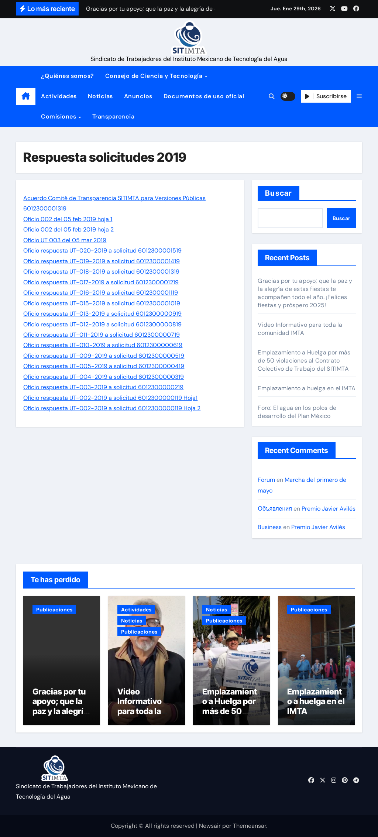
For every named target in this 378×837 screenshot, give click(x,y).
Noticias (100, 96)
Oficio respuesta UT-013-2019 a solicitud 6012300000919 (102, 314)
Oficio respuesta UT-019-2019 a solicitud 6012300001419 (101, 261)
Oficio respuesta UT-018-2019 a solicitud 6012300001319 (101, 271)
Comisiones (59, 116)
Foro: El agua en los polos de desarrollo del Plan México (297, 412)
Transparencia (113, 116)
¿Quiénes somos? (67, 76)
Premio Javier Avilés (328, 508)
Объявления (275, 508)
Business (270, 527)
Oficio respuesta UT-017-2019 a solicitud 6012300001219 (101, 282)
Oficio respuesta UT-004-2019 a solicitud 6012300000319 (103, 377)
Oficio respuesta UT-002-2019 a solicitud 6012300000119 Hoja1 (110, 398)
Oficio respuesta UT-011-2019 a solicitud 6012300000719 (101, 335)
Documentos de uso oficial (204, 96)
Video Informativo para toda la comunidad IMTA (300, 329)
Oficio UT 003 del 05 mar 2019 (64, 240)
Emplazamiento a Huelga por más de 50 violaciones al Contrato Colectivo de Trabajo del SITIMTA (304, 361)
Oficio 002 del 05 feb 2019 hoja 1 (67, 219)
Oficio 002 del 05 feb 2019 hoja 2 (68, 229)
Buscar (278, 193)
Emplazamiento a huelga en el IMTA (306, 388)
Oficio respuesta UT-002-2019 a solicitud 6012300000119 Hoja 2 (111, 408)
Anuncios (138, 96)
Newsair (210, 826)
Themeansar (249, 826)
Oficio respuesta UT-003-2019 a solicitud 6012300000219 (103, 387)
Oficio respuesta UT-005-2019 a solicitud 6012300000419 (103, 366)
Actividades (59, 96)
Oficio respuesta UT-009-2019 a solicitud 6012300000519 (103, 356)
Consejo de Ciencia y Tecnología (154, 76)
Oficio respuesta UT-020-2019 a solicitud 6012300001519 (102, 250)
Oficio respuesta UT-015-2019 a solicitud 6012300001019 (101, 303)
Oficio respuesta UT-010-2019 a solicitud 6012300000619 (102, 345)
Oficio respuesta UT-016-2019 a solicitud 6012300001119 (100, 292)
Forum (266, 480)
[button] (359, 96)
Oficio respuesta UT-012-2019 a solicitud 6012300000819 (102, 324)
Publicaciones (54, 609)
